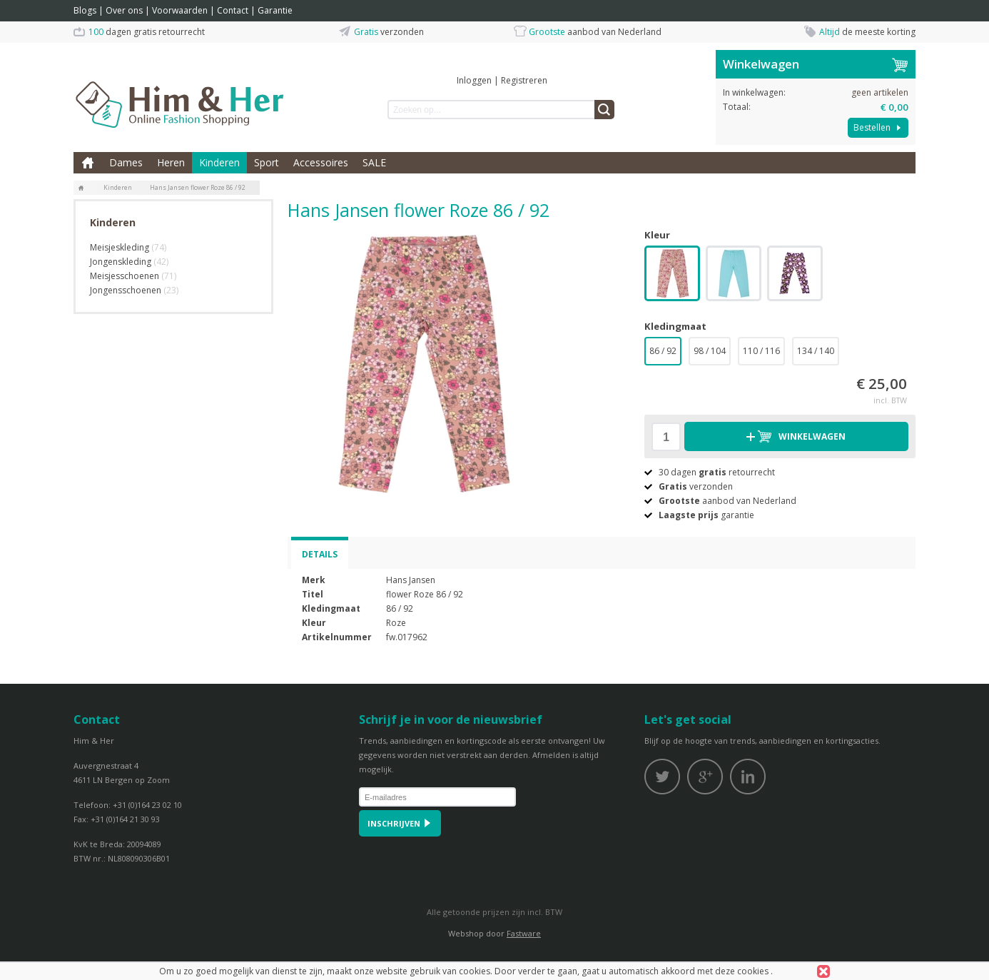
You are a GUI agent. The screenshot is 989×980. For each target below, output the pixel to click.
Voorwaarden (180, 10)
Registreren (524, 80)
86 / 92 (662, 351)
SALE (374, 162)
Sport (266, 162)
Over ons (124, 10)
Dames (126, 162)
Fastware (524, 933)
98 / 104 (710, 351)
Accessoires (320, 162)
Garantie (275, 10)
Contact (232, 10)
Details (320, 554)
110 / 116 (761, 351)
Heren (171, 162)
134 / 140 (815, 351)
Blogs (84, 10)
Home (87, 163)
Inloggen (474, 80)
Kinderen (219, 162)
